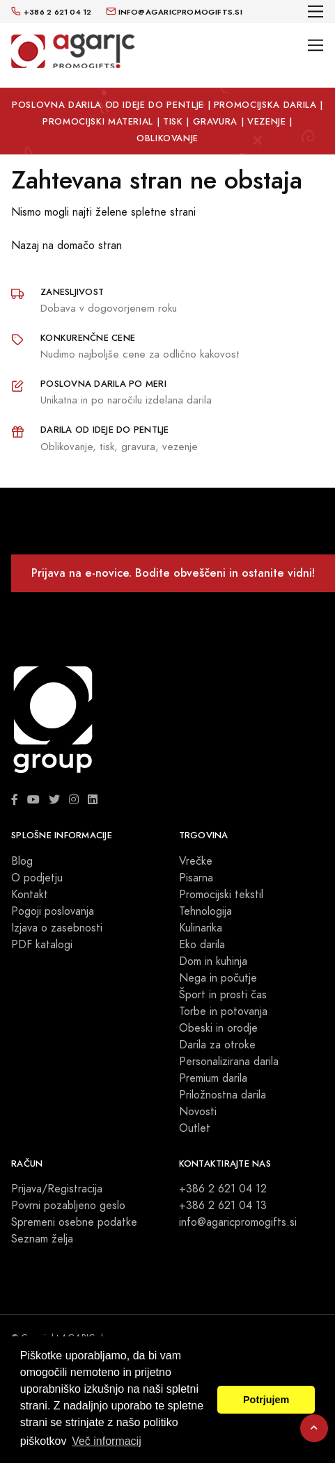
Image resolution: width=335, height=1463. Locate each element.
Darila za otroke (217, 1045)
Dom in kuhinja (213, 961)
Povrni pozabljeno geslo (68, 1205)
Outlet (194, 1128)
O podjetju (37, 878)
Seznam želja (42, 1239)
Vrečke (195, 861)
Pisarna (196, 878)
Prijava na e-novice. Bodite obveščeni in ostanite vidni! (173, 573)
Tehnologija (205, 911)
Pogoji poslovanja (52, 911)
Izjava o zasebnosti (56, 928)
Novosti (198, 1111)
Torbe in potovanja (223, 1011)
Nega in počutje (218, 978)
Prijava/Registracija (56, 1189)
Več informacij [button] (106, 1441)
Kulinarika (200, 928)
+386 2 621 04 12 (223, 1189)
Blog (22, 861)
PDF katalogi (41, 944)
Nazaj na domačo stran (66, 245)
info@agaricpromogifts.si (238, 1222)
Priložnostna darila (222, 1095)
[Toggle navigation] (316, 11)
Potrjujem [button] (266, 1399)
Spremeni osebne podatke (74, 1222)
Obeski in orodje (218, 1028)
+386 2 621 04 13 (223, 1205)
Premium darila (213, 1078)
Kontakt (29, 894)
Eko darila (202, 944)
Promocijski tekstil (221, 894)
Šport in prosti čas (223, 994)
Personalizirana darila (229, 1061)
